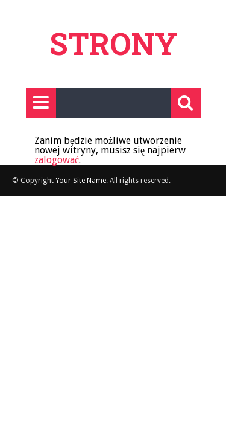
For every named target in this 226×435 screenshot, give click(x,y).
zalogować (56, 160)
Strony (113, 43)
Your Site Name (80, 180)
